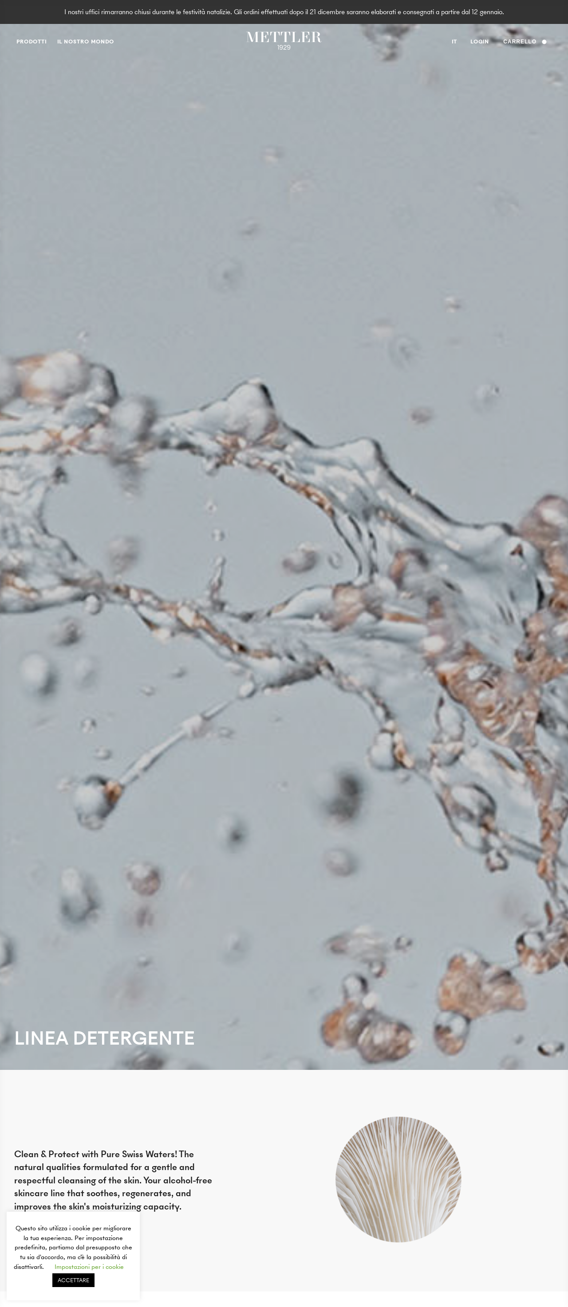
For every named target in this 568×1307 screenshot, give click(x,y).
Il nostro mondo (85, 41)
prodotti (31, 41)
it (454, 43)
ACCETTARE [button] (73, 1280)
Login (479, 41)
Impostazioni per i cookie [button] (89, 1266)
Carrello (524, 42)
